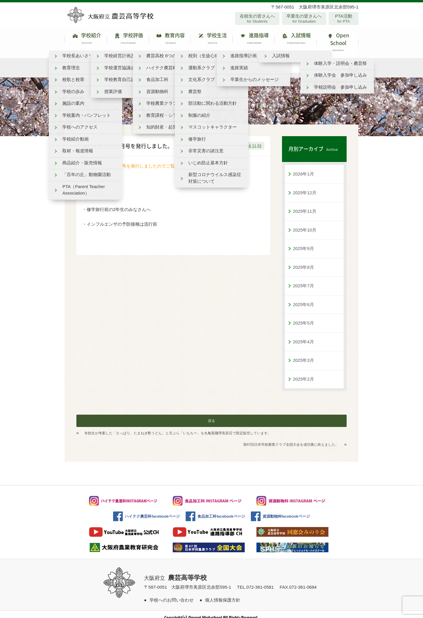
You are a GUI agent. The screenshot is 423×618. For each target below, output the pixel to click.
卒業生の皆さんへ (304, 18)
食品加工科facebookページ (221, 510)
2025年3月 (303, 354)
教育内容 (169, 39)
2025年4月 (303, 335)
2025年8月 (303, 260)
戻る (211, 415)
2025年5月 (303, 316)
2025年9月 (303, 242)
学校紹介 (85, 39)
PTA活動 (343, 18)
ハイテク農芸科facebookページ (152, 510)
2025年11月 (304, 204)
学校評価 (127, 39)
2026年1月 (303, 167)
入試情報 (295, 39)
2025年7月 (303, 279)
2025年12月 (304, 186)
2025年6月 (303, 298)
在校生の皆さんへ (257, 18)
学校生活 (211, 39)
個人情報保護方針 (222, 593)
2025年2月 (303, 372)
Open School (337, 39)
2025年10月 (304, 223)
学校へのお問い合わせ (172, 593)
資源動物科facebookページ (286, 510)
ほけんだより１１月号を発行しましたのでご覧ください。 (139, 159)
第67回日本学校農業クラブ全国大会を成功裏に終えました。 (291, 438)
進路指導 (253, 39)
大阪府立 (175, 572)
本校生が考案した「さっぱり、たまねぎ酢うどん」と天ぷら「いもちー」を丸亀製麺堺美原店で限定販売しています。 (177, 427)
